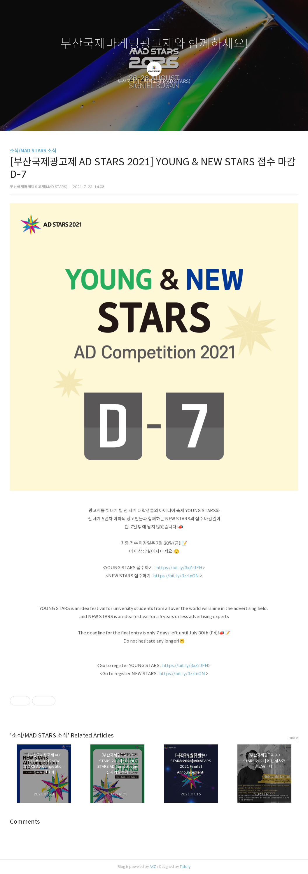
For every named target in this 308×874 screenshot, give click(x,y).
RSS (164, 119)
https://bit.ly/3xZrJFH (179, 567)
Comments (25, 821)
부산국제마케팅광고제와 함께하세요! (154, 44)
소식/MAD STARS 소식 (33, 151)
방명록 (144, 119)
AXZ (153, 866)
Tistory (185, 866)
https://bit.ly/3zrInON (176, 575)
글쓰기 (124, 119)
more (293, 737)
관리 (183, 119)
